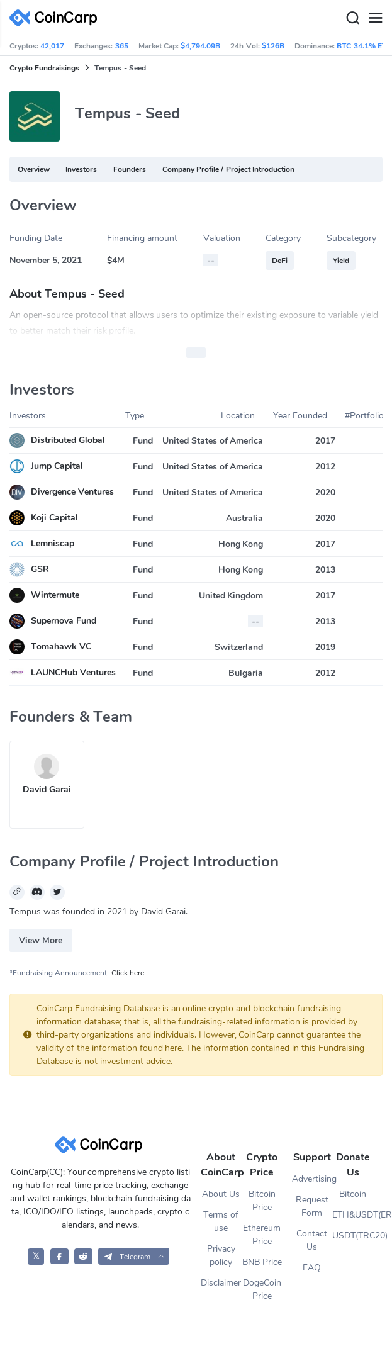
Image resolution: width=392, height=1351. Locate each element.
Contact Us (311, 1240)
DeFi (280, 260)
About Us (221, 1194)
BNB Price (262, 1262)
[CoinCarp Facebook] (59, 1256)
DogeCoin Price (262, 1289)
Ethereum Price (262, 1234)
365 (121, 46)
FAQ (312, 1268)
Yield (341, 260)
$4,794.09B (200, 46)
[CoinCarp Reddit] (83, 1256)
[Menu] (375, 18)
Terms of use (220, 1221)
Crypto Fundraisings (44, 68)
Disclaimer (221, 1283)
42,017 (52, 46)
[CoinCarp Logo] (56, 18)
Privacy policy (221, 1255)
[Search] (352, 18)
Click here (127, 973)
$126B (273, 46)
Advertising (312, 1179)
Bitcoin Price (262, 1200)
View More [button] (40, 940)
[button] (133, 1256)
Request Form (312, 1206)
